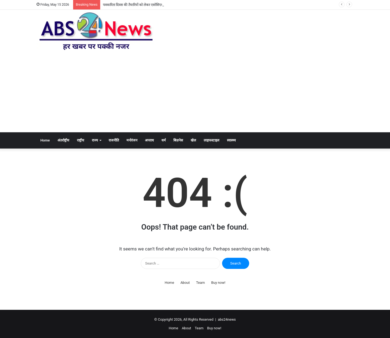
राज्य (95, 140)
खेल (193, 140)
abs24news (227, 319)
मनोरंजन (131, 140)
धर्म (163, 140)
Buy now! (218, 283)
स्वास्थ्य (231, 140)
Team (200, 283)
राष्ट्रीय (80, 140)
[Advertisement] (195, 92)
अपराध (149, 140)
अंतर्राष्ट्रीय (63, 140)
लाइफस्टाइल (211, 140)
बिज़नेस (178, 140)
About (185, 283)
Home (45, 140)
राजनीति (114, 140)
